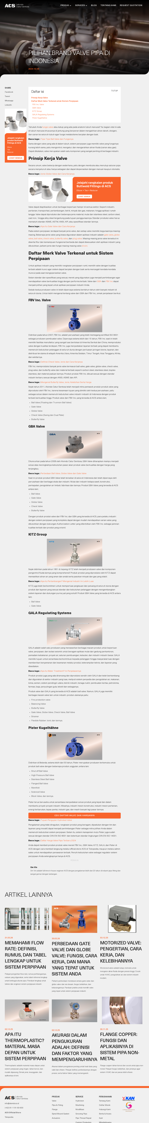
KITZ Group (37, 111)
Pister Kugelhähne (39, 118)
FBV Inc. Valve (38, 105)
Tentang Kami (108, 5)
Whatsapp (9, 101)
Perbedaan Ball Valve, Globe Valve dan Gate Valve (63, 474)
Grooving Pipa (81, 1114)
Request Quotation (131, 5)
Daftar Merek (104, 1105)
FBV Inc (109, 281)
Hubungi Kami (105, 1110)
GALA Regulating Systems (43, 115)
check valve (48, 239)
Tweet (7, 96)
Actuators (56, 1118)
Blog (94, 5)
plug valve (77, 239)
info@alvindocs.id (12, 1104)
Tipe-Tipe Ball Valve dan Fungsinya (57, 139)
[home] (17, 5)
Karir (101, 1118)
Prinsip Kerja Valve (39, 98)
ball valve (38, 239)
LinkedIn (8, 105)
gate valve (108, 235)
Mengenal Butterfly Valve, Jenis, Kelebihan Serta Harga (66, 382)
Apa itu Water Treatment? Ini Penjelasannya (61, 671)
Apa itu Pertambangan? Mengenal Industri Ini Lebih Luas (67, 581)
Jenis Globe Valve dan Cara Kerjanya (57, 174)
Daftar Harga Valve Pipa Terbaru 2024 (58, 841)
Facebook (9, 92)
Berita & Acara (105, 1114)
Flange (55, 1110)
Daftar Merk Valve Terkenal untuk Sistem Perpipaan (54, 101)
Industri (38, 48)
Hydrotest (80, 1101)
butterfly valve (61, 239)
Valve (54, 1101)
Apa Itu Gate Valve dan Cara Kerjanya (58, 227)
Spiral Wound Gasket (60, 1114)
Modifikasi (80, 1110)
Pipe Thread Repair (83, 1118)
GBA (99, 281)
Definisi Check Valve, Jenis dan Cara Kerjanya (62, 362)
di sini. (85, 246)
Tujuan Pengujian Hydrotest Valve (56, 820)
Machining (80, 1105)
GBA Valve (36, 108)
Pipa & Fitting (57, 1105)
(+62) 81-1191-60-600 (14, 1108)
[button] (66, 5)
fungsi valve (47, 127)
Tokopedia (9, 1117)
